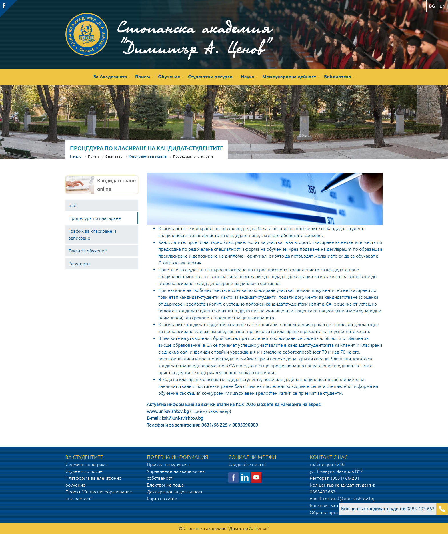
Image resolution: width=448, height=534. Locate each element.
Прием (142, 76)
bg (432, 6)
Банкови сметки (326, 505)
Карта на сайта (162, 498)
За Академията (110, 76)
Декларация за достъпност (175, 491)
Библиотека (337, 76)
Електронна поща (165, 484)
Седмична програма (86, 464)
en (442, 6)
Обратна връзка (326, 512)
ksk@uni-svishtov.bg (182, 418)
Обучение (169, 76)
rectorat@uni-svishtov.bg (348, 498)
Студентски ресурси (210, 76)
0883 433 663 (388, 508)
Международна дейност (289, 76)
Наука (247, 76)
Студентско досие (84, 471)
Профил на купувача (168, 464)
